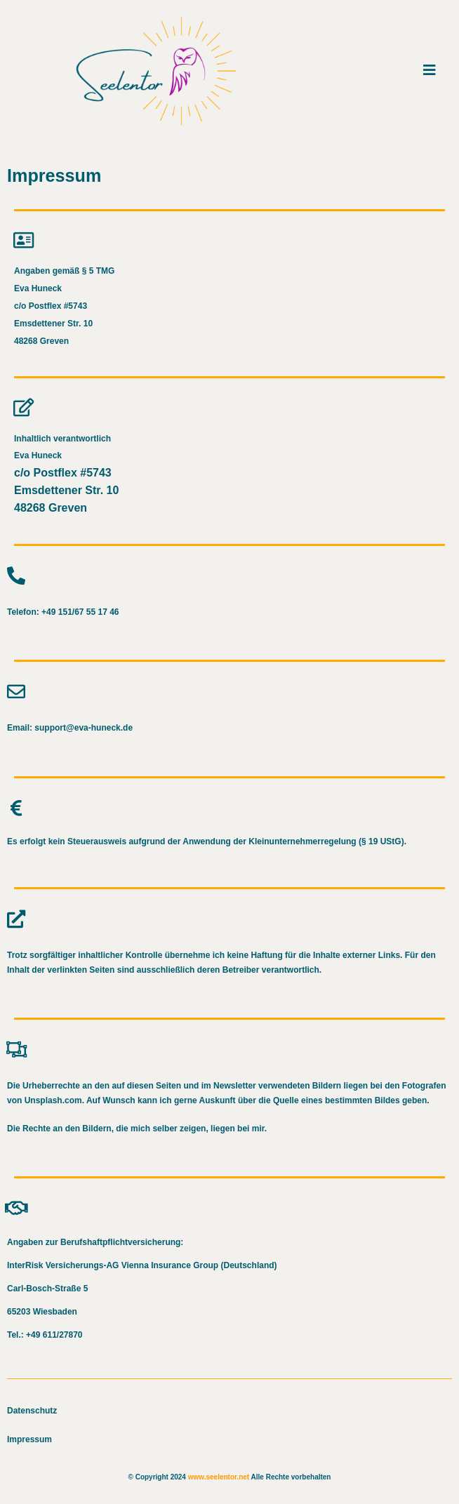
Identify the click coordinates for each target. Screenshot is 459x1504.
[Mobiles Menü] (430, 70)
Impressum (29, 1439)
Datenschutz (32, 1411)
